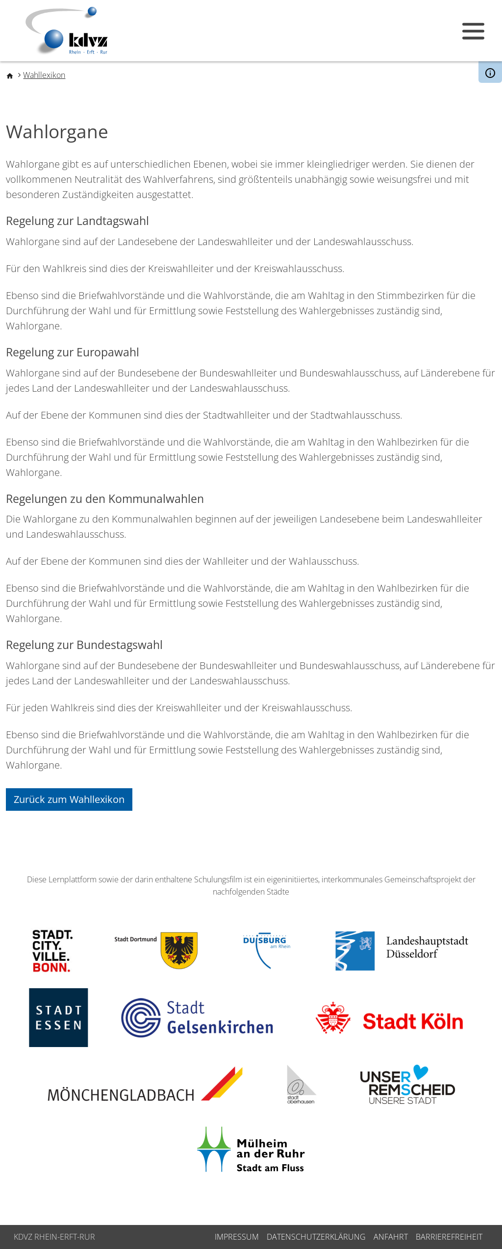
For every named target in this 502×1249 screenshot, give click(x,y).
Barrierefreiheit (449, 1236)
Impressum (237, 1236)
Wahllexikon (44, 75)
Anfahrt (391, 1236)
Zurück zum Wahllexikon (69, 799)
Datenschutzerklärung (316, 1236)
